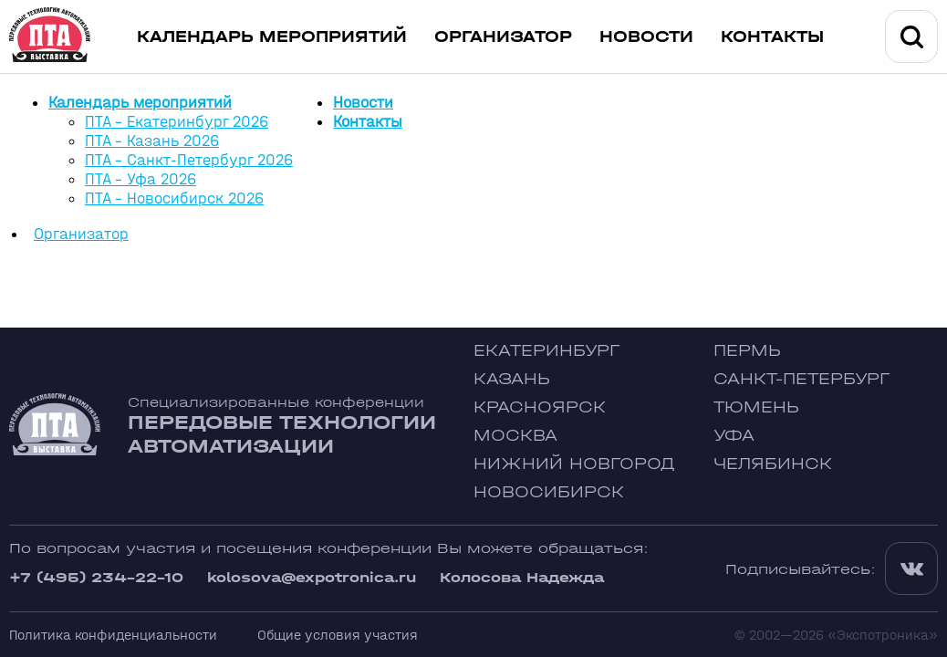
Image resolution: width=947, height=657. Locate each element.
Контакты (772, 37)
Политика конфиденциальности (113, 634)
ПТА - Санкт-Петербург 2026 (189, 160)
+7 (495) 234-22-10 (96, 577)
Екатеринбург (546, 350)
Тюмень (756, 407)
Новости (646, 37)
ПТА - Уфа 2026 (140, 179)
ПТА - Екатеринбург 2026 (176, 121)
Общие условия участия (337, 634)
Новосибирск (549, 492)
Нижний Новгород (574, 464)
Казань (512, 379)
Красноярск (540, 407)
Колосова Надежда (522, 577)
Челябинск (772, 464)
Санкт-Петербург (801, 379)
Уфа (733, 435)
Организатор (503, 37)
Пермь (747, 350)
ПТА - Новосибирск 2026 (174, 198)
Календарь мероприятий (272, 37)
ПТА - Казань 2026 (152, 141)
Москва (515, 435)
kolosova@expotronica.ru (311, 577)
